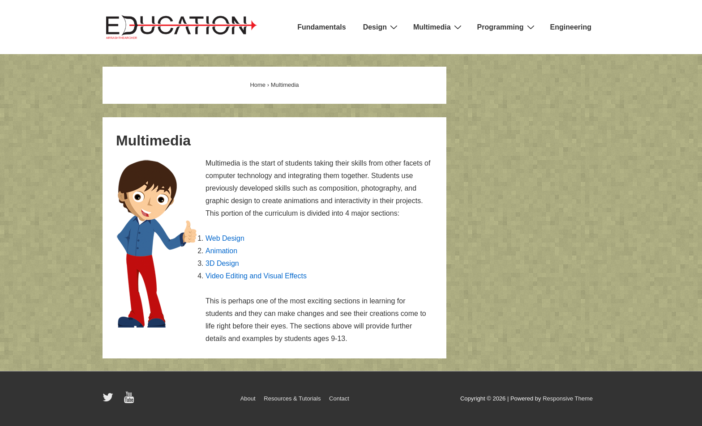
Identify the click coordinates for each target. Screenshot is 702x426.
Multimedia (438, 27)
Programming (507, 27)
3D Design (222, 263)
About (248, 398)
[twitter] (110, 400)
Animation (221, 251)
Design (381, 27)
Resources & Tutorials (292, 398)
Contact (339, 398)
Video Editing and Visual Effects (256, 276)
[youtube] (130, 400)
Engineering (570, 27)
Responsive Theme (568, 398)
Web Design (224, 238)
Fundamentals (321, 27)
